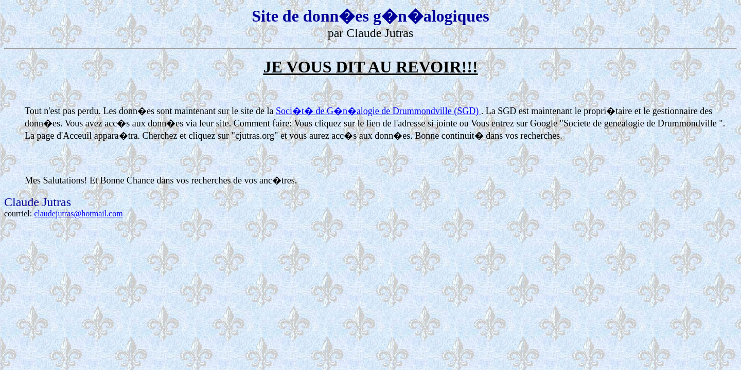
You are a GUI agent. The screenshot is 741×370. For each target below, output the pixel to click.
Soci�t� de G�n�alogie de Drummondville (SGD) (378, 111)
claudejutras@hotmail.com (78, 213)
